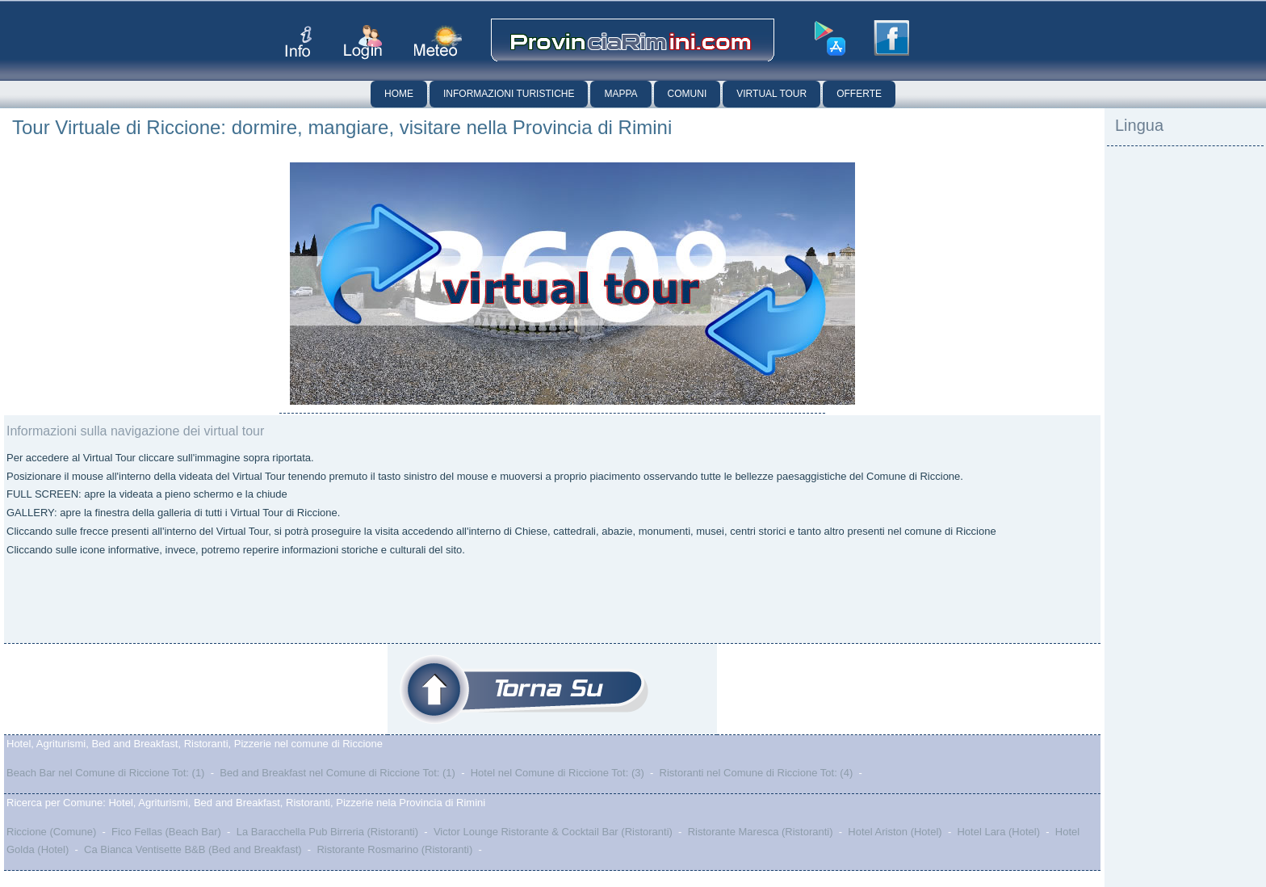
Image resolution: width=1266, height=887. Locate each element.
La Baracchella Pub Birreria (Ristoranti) (327, 832)
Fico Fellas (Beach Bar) (166, 832)
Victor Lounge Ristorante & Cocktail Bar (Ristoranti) (553, 832)
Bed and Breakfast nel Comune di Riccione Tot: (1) (337, 773)
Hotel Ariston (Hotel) (894, 832)
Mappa (620, 93)
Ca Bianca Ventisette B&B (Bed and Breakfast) (193, 849)
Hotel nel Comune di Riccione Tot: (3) (557, 773)
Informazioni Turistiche (508, 93)
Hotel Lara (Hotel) (998, 832)
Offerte (859, 93)
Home (398, 93)
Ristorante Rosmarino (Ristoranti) (394, 849)
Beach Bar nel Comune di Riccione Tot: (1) (105, 773)
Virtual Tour (771, 93)
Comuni (687, 93)
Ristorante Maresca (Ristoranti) (760, 832)
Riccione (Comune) (51, 832)
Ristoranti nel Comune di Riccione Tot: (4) (756, 773)
